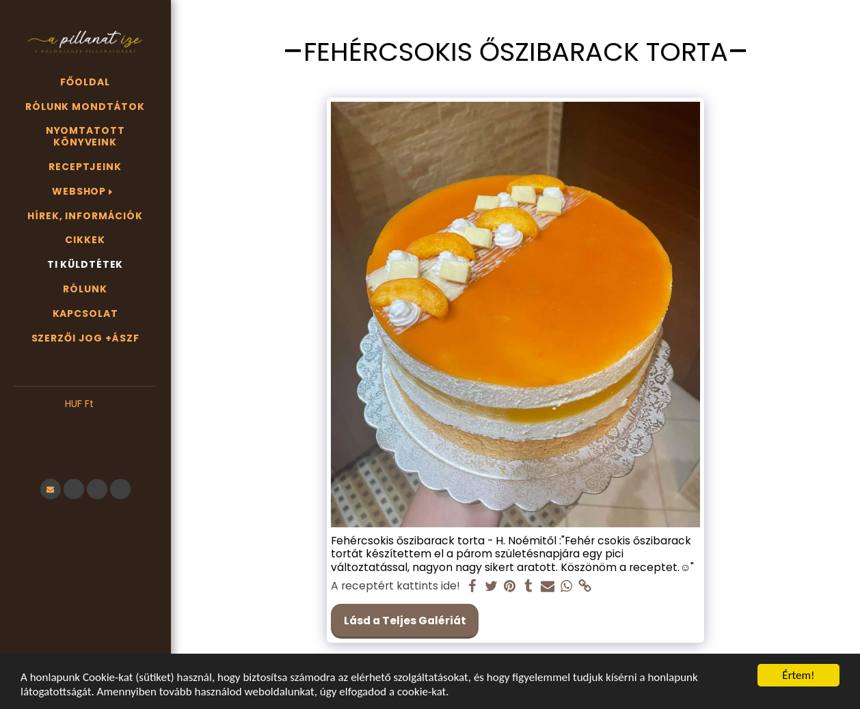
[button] (85, 425)
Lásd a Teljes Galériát (405, 620)
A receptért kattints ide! (395, 586)
